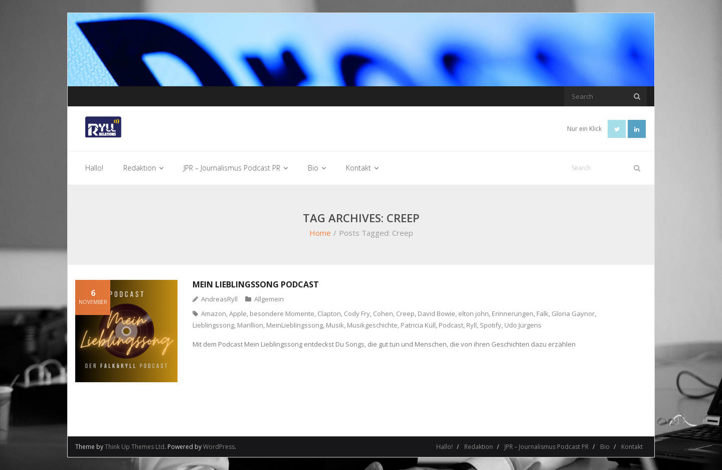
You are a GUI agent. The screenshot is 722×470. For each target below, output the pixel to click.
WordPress (219, 446)
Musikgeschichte (372, 325)
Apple (238, 313)
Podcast (451, 325)
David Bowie (436, 313)
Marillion (250, 325)
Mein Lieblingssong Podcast (256, 284)
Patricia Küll (418, 325)
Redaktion (478, 446)
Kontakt (632, 446)
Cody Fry (357, 313)
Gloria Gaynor (573, 313)
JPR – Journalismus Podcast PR (546, 446)
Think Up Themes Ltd (134, 446)
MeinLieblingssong (294, 325)
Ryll (471, 325)
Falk (542, 313)
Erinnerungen (512, 313)
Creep (405, 313)
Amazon (213, 313)
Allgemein (269, 298)
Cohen (383, 313)
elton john (473, 313)
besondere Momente (282, 313)
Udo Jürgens (523, 325)
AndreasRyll (219, 298)
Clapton (329, 313)
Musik (335, 325)
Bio (605, 446)
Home (320, 233)
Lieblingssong (213, 325)
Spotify (490, 325)
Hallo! (444, 446)
